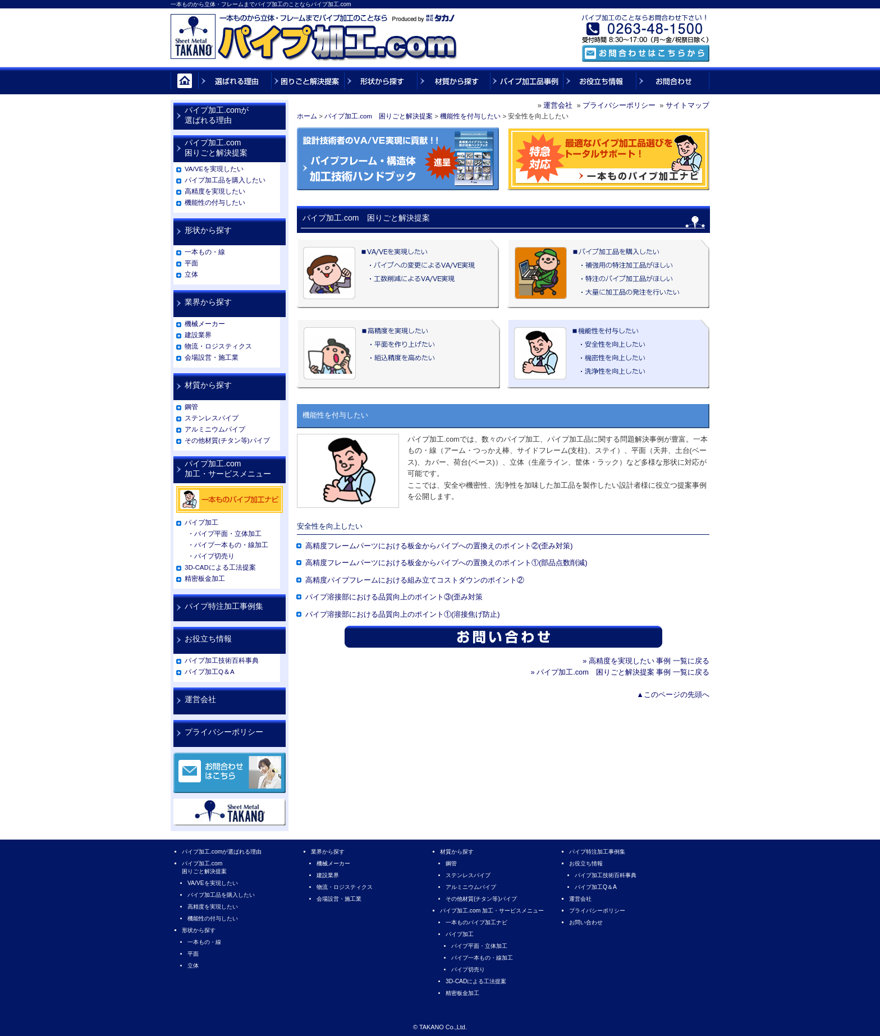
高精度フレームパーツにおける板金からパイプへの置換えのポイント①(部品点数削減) (446, 562)
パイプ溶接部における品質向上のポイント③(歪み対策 (394, 597)
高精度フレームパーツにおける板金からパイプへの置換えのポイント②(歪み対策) (439, 546)
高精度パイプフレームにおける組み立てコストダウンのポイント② (414, 580)
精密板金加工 (205, 578)
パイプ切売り (468, 969)
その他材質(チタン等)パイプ (227, 440)
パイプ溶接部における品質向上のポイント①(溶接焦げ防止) (402, 614)
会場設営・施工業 (212, 357)
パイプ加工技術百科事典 (222, 660)
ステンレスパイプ (212, 418)
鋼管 (191, 407)
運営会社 (557, 105)
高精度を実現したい (215, 191)
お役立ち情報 (208, 638)
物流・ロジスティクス (218, 346)
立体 (191, 274)
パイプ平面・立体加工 (479, 946)
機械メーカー (205, 323)
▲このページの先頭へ (672, 694)
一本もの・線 (205, 252)
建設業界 (198, 335)
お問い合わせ (586, 922)
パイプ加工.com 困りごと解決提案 (378, 116)
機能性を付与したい (470, 116)
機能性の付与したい (215, 202)
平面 (191, 263)
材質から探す (208, 385)
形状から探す (208, 230)
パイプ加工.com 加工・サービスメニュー (492, 910)
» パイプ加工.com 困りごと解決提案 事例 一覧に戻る (619, 672)
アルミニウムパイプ (215, 429)
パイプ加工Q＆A (210, 671)
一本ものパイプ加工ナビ (476, 922)
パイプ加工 (201, 522)
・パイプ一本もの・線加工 (227, 545)
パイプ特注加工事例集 (224, 606)
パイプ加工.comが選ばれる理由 (217, 115)
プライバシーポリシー (619, 105)
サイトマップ (687, 105)
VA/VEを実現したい (214, 169)
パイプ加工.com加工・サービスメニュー (228, 468)
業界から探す (208, 301)
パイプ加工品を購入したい (225, 180)
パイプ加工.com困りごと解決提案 (216, 147)
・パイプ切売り (211, 556)
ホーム (307, 116)
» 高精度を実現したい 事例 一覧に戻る (646, 661)
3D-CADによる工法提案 (220, 567)
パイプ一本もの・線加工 (482, 958)
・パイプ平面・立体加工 (224, 533)
